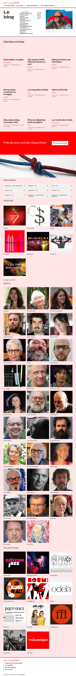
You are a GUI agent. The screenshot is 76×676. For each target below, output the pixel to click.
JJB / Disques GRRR (46, 5)
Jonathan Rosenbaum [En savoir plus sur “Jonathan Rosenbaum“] (32, 466)
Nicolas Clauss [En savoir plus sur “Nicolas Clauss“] (31, 337)
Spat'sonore (7, 653)
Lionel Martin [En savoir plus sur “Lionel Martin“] (53, 414)
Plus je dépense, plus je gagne (37, 121)
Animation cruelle (13, 60)
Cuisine (54, 92)
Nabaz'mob (30, 254)
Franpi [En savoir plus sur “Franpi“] (28, 362)
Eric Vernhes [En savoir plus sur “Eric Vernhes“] (7, 544)
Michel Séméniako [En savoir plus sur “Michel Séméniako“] (32, 518)
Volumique (29, 653)
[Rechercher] (56, 5)
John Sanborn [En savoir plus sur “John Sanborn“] (7, 492)
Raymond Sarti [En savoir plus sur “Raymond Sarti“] (31, 492)
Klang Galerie (53, 575)
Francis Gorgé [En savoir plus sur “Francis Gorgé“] (30, 388)
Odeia (51, 601)
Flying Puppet (30, 228)
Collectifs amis (11, 548)
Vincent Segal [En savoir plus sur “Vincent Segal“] (7, 518)
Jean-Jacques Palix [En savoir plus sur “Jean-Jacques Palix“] (32, 440)
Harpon (52, 228)
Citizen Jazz (7, 575)
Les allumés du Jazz (9, 601)
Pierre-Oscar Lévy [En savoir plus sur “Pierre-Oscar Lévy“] (31, 414)
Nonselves (53, 254)
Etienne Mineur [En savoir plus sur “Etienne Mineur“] (8, 440)
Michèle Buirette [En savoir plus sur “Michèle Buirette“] (31, 311)
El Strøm (6, 228)
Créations (8, 201)
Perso (29, 92)
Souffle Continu (54, 627)
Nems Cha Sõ (59, 90)
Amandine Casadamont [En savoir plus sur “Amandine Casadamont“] (56, 311)
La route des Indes (62, 120)
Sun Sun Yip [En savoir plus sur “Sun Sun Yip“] (30, 544)
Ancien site (39, 17)
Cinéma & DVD (7, 62)
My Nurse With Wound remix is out (36, 62)
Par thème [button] (19, 5)
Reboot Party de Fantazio (61, 61)
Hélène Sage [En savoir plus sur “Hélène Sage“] (53, 466)
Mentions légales (10, 667)
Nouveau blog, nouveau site (12, 121)
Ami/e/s (7, 283)
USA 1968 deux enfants (9, 280)
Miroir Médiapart (32, 5)
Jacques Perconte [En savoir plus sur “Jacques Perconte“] (55, 440)
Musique (30, 67)
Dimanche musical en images (10, 92)
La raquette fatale (38, 90)
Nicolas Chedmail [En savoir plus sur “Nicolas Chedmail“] (8, 337)
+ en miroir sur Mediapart (24, 24)
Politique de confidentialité (13, 663)
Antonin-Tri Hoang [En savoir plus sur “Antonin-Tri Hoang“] (55, 388)
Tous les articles (9, 5)
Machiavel (6, 254)
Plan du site (8, 669)
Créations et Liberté (32, 575)
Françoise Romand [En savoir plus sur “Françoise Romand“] (8, 466)
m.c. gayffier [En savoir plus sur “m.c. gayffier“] (7, 388)
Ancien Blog (39, 14)
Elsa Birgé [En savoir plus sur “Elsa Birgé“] (6, 311)
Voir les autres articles (60, 143)
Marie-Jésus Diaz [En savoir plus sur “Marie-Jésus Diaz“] (8, 362)
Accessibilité (9, 665)
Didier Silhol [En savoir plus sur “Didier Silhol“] (53, 518)
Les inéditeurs (30, 601)
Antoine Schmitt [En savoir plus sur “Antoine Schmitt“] (54, 492)
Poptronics (6, 627)
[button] (59, 19)
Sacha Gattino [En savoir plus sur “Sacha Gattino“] (54, 362)
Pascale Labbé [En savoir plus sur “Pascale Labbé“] (7, 414)
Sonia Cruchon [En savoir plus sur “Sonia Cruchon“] (54, 337)
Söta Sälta (29, 627)
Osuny (22, 674)
